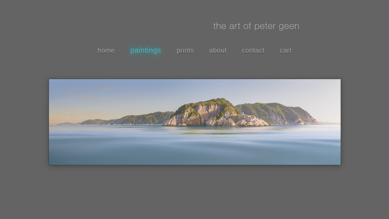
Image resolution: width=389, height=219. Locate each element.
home (106, 50)
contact (253, 50)
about (218, 50)
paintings (145, 50)
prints (185, 50)
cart (285, 50)
